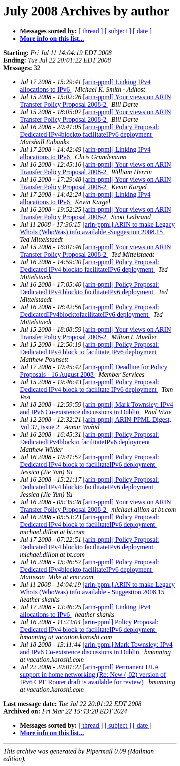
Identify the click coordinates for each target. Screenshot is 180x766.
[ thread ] (91, 31)
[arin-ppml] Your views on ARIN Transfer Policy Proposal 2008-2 (95, 100)
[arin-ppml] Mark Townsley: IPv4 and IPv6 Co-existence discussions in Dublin (96, 408)
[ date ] (142, 31)
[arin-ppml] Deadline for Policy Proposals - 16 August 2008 (94, 370)
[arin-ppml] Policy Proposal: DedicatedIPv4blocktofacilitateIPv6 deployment (89, 310)
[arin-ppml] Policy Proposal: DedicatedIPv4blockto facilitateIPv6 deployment (89, 438)
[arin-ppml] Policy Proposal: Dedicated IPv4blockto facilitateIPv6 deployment (89, 130)
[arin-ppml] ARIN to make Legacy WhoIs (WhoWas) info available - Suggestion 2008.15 (97, 588)
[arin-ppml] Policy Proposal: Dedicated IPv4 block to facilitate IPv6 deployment (89, 348)
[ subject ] (118, 31)
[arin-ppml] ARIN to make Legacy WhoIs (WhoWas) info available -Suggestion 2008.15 (97, 228)
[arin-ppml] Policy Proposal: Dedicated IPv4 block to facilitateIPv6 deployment (89, 460)
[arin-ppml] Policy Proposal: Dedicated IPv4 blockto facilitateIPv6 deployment (89, 265)
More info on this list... (52, 38)
